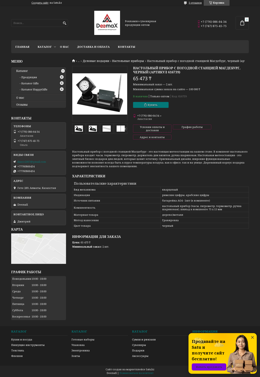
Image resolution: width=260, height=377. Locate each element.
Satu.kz (150, 369)
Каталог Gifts (30, 83)
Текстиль (17, 350)
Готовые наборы (83, 339)
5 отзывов (195, 2)
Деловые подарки (96, 61)
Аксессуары (140, 356)
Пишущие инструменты (28, 345)
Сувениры (139, 345)
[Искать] (64, 23)
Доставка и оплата (93, 47)
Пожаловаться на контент (136, 373)
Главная (22, 47)
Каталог (45, 47)
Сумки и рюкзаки (144, 339)
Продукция (29, 77)
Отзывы (22, 104)
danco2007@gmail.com (31, 161)
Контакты (126, 47)
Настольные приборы (128, 61)
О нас (64, 47)
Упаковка (78, 345)
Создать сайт (40, 2)
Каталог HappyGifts (34, 89)
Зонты (76, 356)
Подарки (138, 350)
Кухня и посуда (21, 339)
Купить (153, 105)
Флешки (17, 356)
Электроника (81, 350)
